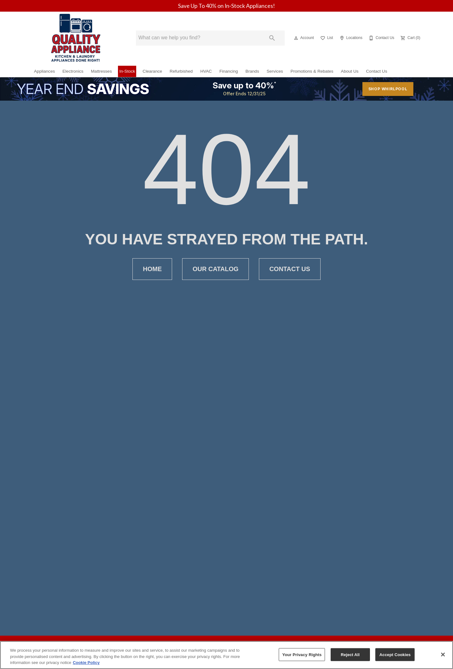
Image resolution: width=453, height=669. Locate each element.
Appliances (44, 71)
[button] (296, 38)
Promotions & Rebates (312, 71)
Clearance (152, 71)
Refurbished (181, 71)
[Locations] (350, 38)
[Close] (443, 654)
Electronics (73, 71)
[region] (226, 655)
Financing (228, 71)
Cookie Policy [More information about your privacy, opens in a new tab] (86, 662)
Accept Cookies (395, 654)
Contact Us (376, 71)
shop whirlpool (387, 88)
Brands (252, 71)
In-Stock (127, 71)
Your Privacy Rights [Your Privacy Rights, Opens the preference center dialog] (302, 654)
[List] (326, 38)
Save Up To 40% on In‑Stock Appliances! (226, 6)
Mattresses (101, 71)
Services (274, 71)
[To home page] (75, 38)
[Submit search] (272, 38)
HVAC (206, 71)
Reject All (350, 654)
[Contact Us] (380, 38)
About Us (350, 71)
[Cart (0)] (409, 38)
